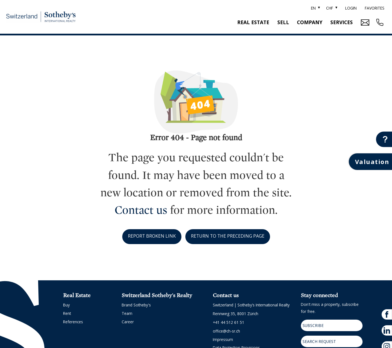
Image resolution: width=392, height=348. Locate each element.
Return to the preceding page (228, 236)
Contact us (141, 210)
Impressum (223, 339)
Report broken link (151, 236)
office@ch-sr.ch (226, 331)
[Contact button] (384, 139)
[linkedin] (387, 328)
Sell (283, 22)
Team (127, 313)
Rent (67, 313)
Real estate (253, 22)
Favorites (374, 8)
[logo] (41, 17)
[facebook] (387, 312)
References (73, 321)
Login (351, 8)
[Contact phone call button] (379, 22)
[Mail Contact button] (364, 22)
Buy (66, 305)
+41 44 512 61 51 (228, 322)
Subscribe (312, 325)
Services (341, 22)
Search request (318, 340)
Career (128, 321)
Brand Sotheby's (136, 305)
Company (309, 22)
